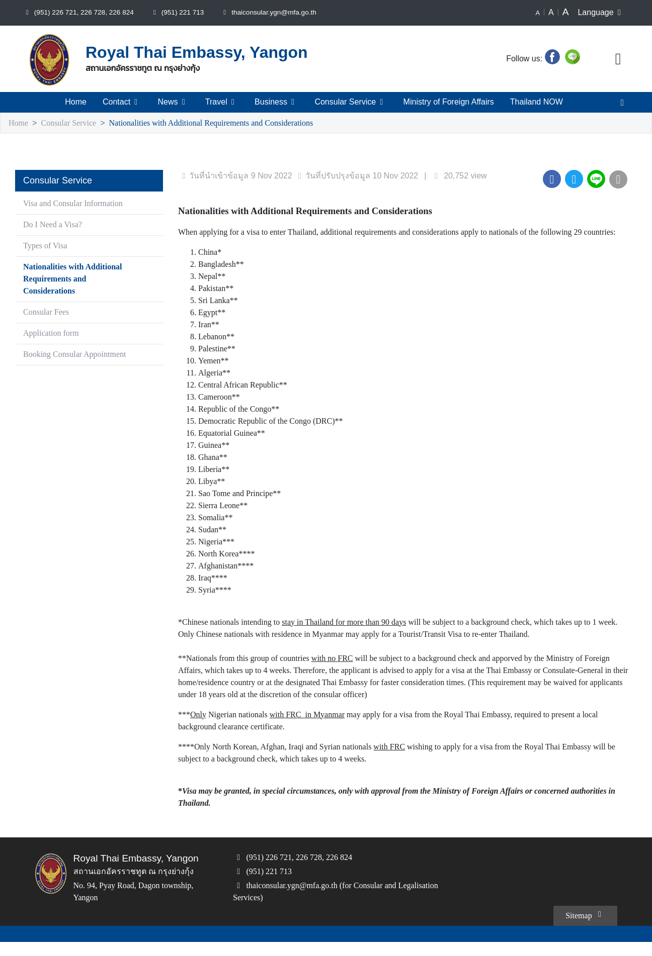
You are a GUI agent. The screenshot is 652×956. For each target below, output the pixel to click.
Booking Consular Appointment (78, 354)
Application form (53, 333)
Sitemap (583, 928)
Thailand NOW (536, 102)
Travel (221, 102)
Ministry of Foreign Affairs (447, 102)
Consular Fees (48, 312)
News (174, 102)
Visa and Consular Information (76, 204)
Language (601, 13)
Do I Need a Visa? (55, 225)
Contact (123, 102)
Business (275, 102)
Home (76, 102)
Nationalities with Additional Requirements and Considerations (226, 123)
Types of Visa (48, 246)
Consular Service (348, 102)
